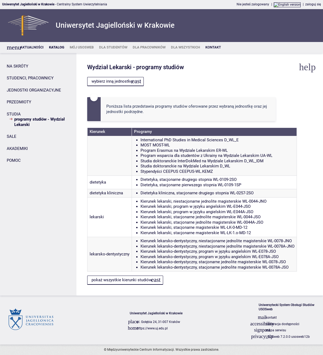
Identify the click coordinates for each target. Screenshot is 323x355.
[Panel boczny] (38, 174)
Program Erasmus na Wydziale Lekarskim (178, 150)
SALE (11, 136)
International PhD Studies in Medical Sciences (182, 140)
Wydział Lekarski (109, 67)
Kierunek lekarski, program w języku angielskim (183, 206)
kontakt (271, 317)
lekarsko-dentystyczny (109, 254)
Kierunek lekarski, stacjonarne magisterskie (180, 227)
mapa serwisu (276, 330)
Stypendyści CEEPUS (159, 171)
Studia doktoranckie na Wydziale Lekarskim (180, 166)
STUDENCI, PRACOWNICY (30, 78)
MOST (146, 145)
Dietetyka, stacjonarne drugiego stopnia (176, 179)
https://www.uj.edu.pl (152, 328)
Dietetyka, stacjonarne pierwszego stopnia (179, 184)
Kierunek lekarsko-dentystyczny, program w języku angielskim (196, 251)
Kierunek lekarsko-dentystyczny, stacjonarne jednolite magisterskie (201, 261)
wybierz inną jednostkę (112, 81)
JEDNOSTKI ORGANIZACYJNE (34, 90)
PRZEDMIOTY (19, 102)
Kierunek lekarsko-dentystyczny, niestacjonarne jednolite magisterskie (203, 240)
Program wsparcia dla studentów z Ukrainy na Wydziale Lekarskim (200, 155)
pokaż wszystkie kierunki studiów (122, 279)
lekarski (97, 217)
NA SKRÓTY (17, 66)
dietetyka (98, 182)
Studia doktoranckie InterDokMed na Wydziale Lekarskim (192, 161)
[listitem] (31, 47)
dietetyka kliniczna (106, 193)
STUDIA (14, 114)
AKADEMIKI (17, 148)
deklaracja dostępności (282, 324)
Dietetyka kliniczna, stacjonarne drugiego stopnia (185, 193)
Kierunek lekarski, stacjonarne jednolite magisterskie (188, 217)
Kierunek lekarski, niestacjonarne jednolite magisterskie (191, 201)
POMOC (14, 160)
